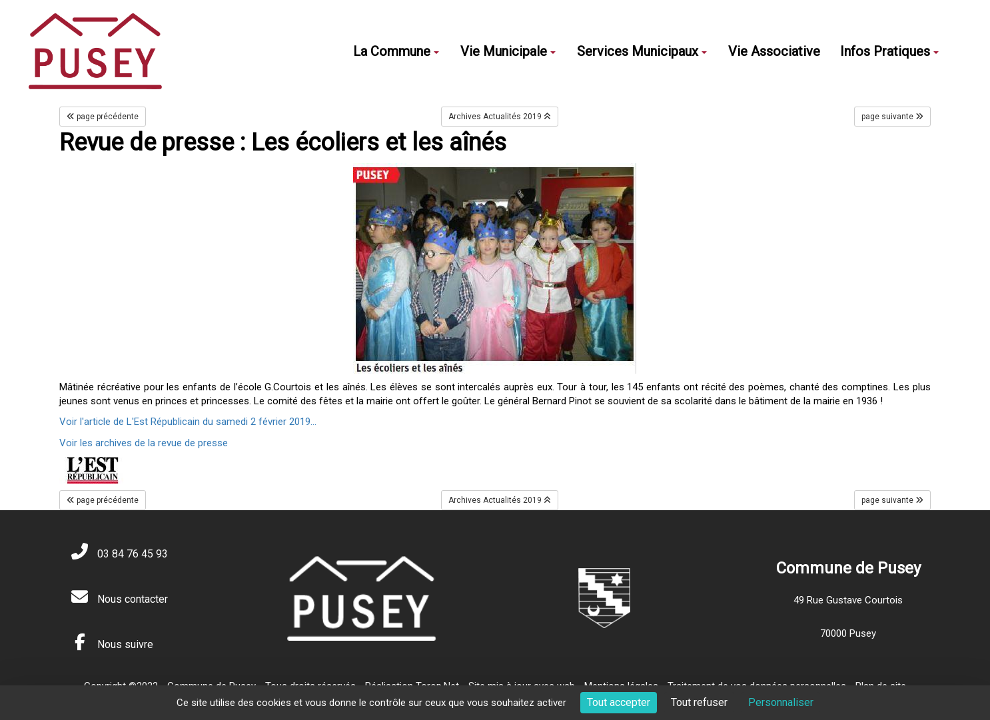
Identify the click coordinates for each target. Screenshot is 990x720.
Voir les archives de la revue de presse (143, 443)
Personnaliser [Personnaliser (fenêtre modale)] (780, 702)
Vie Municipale (508, 51)
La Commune (396, 51)
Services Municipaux (642, 51)
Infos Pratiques (889, 51)
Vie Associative (774, 51)
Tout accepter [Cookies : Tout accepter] (618, 702)
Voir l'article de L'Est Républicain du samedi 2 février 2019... (187, 422)
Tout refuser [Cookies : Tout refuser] (699, 702)
